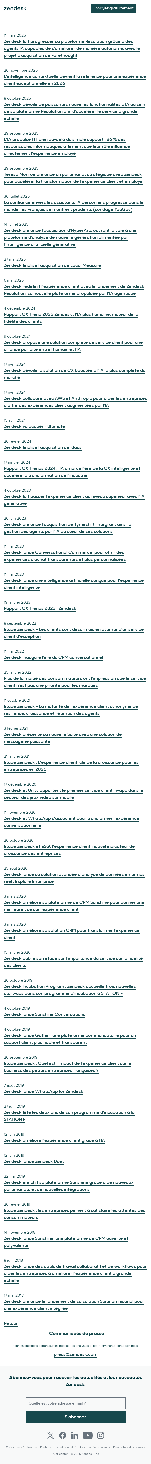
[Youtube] (88, 1436)
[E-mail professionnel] (76, 1404)
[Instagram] (101, 1436)
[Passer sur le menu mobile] (143, 8)
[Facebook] (63, 1436)
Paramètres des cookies (129, 1447)
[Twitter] (51, 1436)
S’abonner (75, 1417)
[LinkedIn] (75, 1436)
